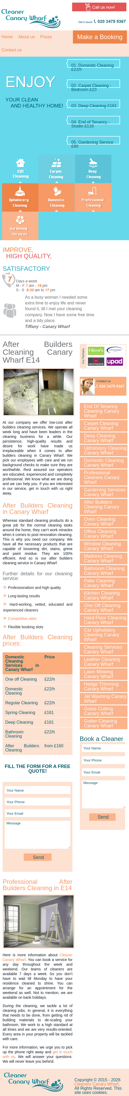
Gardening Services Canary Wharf (105, 492)
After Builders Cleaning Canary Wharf (101, 506)
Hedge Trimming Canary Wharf (101, 686)
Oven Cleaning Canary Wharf (99, 521)
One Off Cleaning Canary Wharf (102, 608)
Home (7, 37)
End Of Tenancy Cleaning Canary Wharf (101, 411)
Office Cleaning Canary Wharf (100, 534)
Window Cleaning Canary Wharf (102, 546)
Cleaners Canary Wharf (96, 1084)
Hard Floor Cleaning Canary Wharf (105, 620)
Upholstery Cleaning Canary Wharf (105, 450)
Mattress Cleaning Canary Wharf (103, 558)
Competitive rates (22, 618)
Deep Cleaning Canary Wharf (99, 438)
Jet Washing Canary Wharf (105, 699)
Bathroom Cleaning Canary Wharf (104, 571)
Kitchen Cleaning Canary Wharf (102, 595)
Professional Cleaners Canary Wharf (102, 477)
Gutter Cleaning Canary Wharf (100, 723)
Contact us (12, 50)
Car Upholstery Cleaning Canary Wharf (101, 634)
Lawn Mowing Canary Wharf (98, 674)
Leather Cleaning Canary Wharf (102, 662)
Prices (46, 37)
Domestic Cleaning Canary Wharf (104, 463)
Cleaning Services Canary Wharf (103, 649)
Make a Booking (99, 36)
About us (26, 37)
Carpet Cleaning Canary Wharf (101, 426)
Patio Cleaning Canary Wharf (99, 583)
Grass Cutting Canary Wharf (98, 711)
